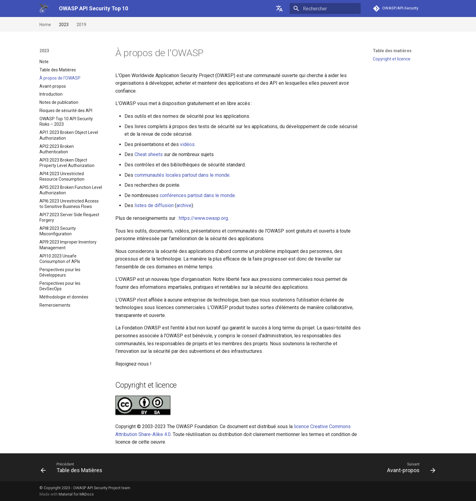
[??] (279, 8)
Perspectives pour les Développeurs (59, 272)
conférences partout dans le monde (197, 195)
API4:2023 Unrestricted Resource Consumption (61, 176)
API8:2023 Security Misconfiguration (57, 231)
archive (184, 205)
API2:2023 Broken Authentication (56, 149)
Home (45, 24)
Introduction (51, 94)
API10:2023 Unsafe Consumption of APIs (59, 259)
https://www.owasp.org (203, 218)
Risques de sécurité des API (65, 110)
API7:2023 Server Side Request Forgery (69, 217)
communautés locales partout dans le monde (181, 175)
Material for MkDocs (76, 494)
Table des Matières (57, 69)
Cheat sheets (148, 154)
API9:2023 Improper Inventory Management (68, 245)
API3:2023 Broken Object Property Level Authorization (66, 163)
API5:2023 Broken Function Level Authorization (70, 190)
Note (44, 61)
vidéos (187, 144)
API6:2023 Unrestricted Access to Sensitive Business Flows (69, 204)
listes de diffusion (154, 205)
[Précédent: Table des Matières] (73, 467)
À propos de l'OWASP (59, 78)
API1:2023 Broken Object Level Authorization (68, 135)
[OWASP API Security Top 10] (44, 8)
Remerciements (54, 305)
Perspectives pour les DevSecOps (59, 286)
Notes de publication (58, 102)
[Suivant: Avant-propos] (409, 467)
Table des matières (392, 50)
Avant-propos (52, 86)
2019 (81, 24)
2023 (64, 24)
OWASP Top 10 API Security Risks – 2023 (66, 121)
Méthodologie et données (63, 297)
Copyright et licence (391, 58)
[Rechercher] (325, 8)
